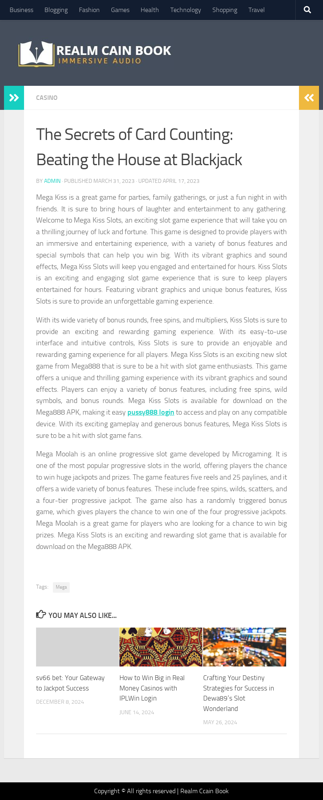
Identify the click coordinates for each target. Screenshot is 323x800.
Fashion (89, 10)
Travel (256, 10)
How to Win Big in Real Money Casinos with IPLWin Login (152, 688)
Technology (185, 10)
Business (21, 10)
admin (52, 181)
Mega (61, 587)
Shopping (224, 10)
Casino (47, 97)
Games (120, 10)
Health (150, 10)
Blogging (56, 10)
